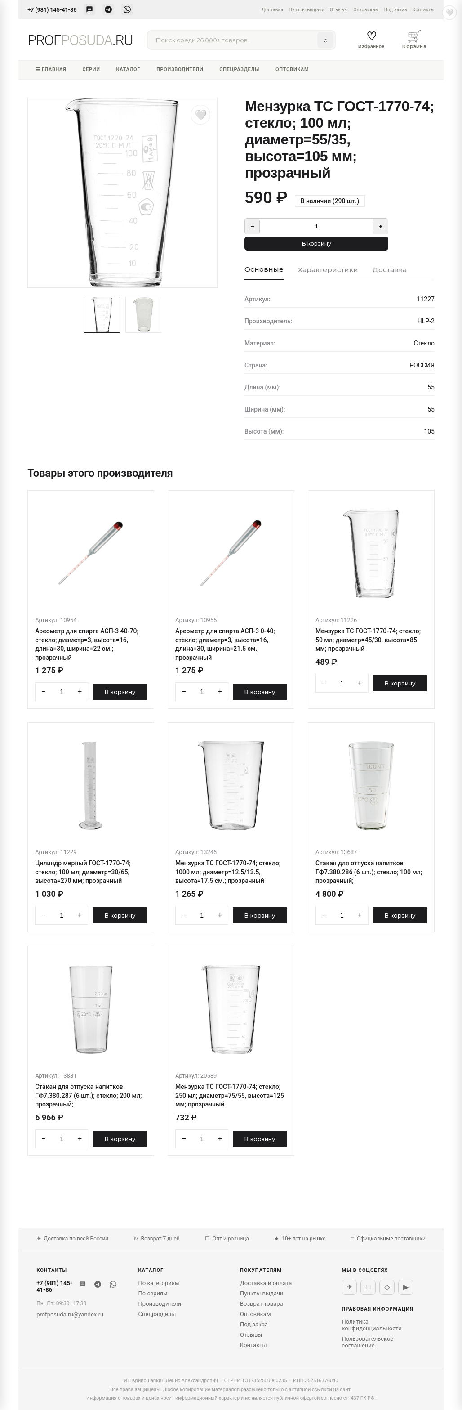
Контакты (424, 9)
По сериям (153, 1293)
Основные (264, 269)
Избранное (371, 39)
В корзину (316, 243)
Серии (91, 69)
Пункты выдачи (306, 9)
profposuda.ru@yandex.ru (69, 1314)
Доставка (272, 9)
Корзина (414, 39)
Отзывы (339, 9)
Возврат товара (261, 1303)
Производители (179, 69)
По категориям (158, 1283)
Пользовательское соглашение (367, 1342)
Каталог (128, 69)
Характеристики (328, 269)
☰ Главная (51, 69)
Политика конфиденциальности (371, 1325)
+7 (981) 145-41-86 (51, 9)
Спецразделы (239, 69)
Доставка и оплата (266, 1283)
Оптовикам (365, 9)
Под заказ (395, 9)
